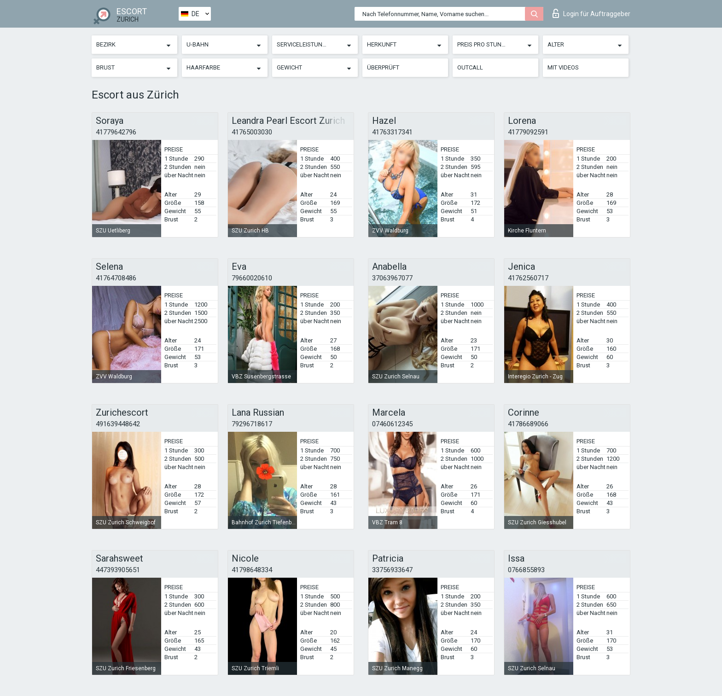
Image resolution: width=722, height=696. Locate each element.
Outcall (470, 67)
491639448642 (118, 424)
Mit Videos (563, 67)
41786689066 (528, 424)
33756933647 (392, 570)
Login (591, 13)
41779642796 (116, 132)
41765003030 (252, 132)
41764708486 (116, 278)
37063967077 (392, 278)
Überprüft (383, 67)
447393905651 (118, 570)
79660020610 (252, 278)
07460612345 (392, 424)
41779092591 (528, 132)
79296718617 (252, 424)
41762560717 (528, 278)
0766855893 (526, 570)
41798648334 (252, 570)
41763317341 (392, 132)
